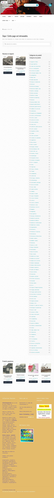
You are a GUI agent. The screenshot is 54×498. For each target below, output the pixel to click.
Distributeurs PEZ (35, 148)
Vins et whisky (34, 350)
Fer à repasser (34, 162)
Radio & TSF (33, 303)
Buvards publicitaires (36, 106)
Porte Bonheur (34, 296)
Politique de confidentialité (9, 491)
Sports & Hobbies (35, 323)
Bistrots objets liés (36, 88)
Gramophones (33, 173)
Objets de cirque (35, 256)
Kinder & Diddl (34, 193)
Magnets (32, 209)
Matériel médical (35, 220)
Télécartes (33, 332)
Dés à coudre (34, 144)
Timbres (32, 336)
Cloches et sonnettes (36, 137)
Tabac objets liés (35, 329)
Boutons (32, 99)
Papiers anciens (34, 276)
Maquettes (33, 211)
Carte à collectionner (36, 115)
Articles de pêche (35, 70)
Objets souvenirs (35, 267)
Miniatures (33, 233)
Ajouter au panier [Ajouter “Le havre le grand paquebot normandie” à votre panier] (46, 381)
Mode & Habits (34, 238)
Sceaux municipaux (35, 314)
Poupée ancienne (34, 300)
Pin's (32, 285)
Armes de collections (36, 66)
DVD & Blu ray (34, 151)
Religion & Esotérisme (36, 307)
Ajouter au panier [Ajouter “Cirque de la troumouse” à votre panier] (20, 380)
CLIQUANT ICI (31, 417)
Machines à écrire (35, 207)
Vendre (9, 16)
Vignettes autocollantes (36, 347)
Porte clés (33, 298)
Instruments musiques (36, 182)
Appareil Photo (34, 61)
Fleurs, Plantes (34, 169)
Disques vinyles (34, 146)
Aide (13, 20)
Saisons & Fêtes (34, 312)
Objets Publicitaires (36, 265)
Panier (40, 16)
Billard (32, 84)
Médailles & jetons (35, 224)
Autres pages (5, 20)
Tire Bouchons (34, 338)
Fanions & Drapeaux (35, 160)
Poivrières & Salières (36, 294)
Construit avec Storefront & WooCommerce (26, 491)
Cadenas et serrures (35, 108)
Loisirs (32, 200)
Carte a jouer (34, 117)
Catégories (29, 16)
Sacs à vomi (33, 309)
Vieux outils (34, 345)
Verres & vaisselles (35, 343)
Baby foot (33, 77)
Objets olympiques (35, 262)
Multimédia (33, 249)
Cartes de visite (35, 119)
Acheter (16, 16)
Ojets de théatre (35, 269)
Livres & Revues (34, 198)
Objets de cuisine (35, 258)
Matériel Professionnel (36, 222)
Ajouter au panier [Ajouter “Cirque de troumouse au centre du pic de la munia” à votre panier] (20, 74)
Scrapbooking (34, 318)
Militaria (33, 229)
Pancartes (33, 274)
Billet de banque (35, 86)
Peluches (33, 280)
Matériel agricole (35, 218)
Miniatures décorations (36, 236)
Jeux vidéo (33, 186)
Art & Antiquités (35, 68)
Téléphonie (33, 334)
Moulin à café (34, 245)
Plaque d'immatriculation (36, 287)
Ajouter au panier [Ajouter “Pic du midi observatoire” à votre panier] (7, 72)
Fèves (32, 164)
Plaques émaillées (35, 289)
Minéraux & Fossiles (35, 231)
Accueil (4, 16)
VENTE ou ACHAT (44, 410)
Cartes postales (34, 122)
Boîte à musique (34, 90)
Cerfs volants (34, 128)
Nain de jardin (34, 251)
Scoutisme (33, 316)
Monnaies (33, 242)
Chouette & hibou (35, 131)
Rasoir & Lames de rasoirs (37, 305)
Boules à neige (34, 95)
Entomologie (33, 155)
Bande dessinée (34, 79)
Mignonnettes (34, 227)
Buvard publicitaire (35, 104)
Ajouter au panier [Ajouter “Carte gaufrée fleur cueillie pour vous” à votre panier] (33, 381)
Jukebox (32, 191)
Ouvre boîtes (34, 271)
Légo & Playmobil (35, 195)
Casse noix (33, 124)
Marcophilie (33, 213)
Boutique (22, 16)
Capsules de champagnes (36, 113)
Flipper (32, 171)
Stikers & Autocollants (36, 325)
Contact (35, 16)
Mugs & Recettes (34, 247)
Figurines (33, 166)
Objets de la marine (35, 260)
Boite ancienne (34, 93)
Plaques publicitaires (36, 291)
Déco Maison (33, 142)
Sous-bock (33, 321)
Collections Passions (7, 5)
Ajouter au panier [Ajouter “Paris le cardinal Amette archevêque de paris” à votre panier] (7, 382)
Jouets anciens (34, 189)
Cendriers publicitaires (36, 126)
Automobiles (33, 75)
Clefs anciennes (34, 135)
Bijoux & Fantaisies (35, 81)
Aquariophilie (34, 64)
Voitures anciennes (35, 352)
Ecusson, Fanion (34, 153)
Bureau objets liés (35, 102)
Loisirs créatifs (35, 202)
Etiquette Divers (35, 157)
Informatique (34, 180)
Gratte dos (33, 175)
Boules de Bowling (35, 97)
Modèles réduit (34, 240)
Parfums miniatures (35, 278)
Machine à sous (34, 204)
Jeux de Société (34, 184)
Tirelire (33, 341)
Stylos (32, 327)
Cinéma (32, 133)
